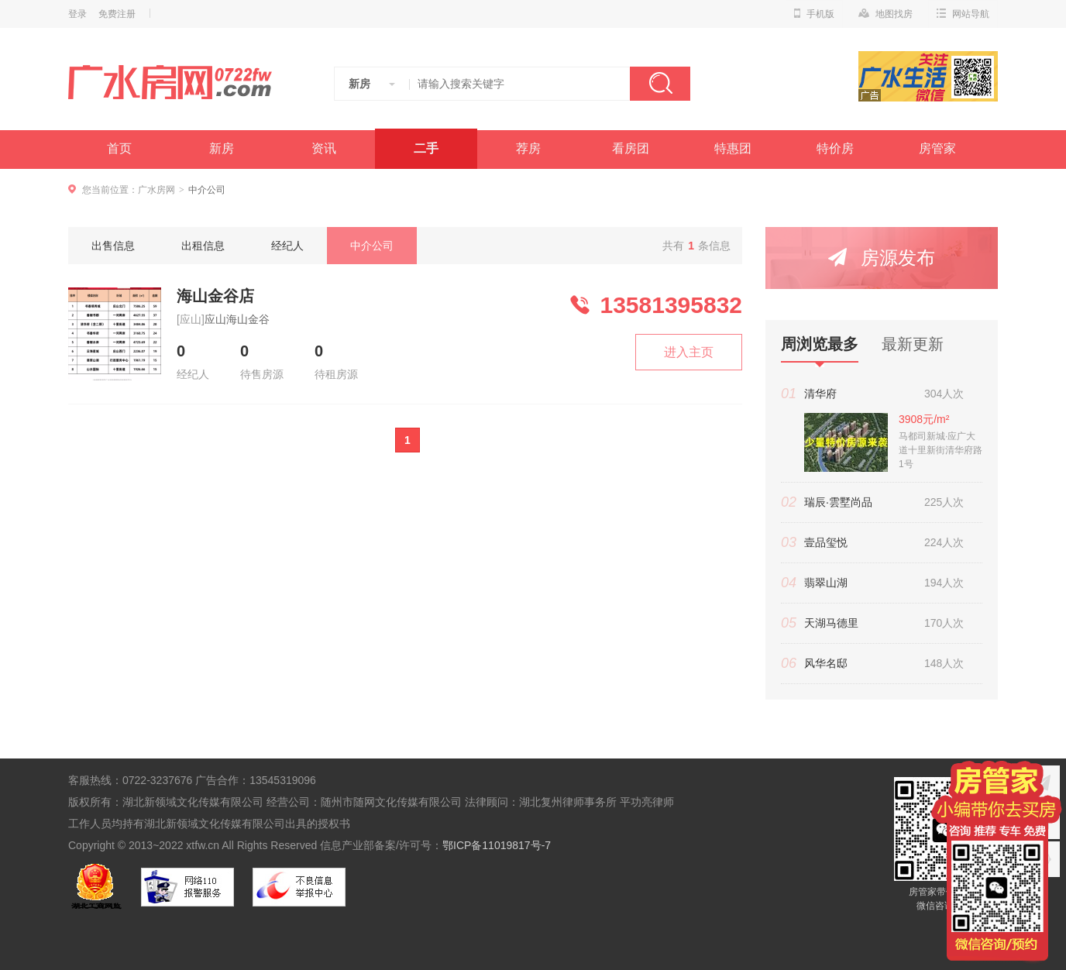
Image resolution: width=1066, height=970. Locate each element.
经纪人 (287, 245)
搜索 (660, 84)
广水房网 (156, 189)
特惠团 (732, 148)
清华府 (820, 393)
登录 (77, 14)
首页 (119, 148)
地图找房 (885, 14)
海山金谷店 (215, 295)
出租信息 (203, 245)
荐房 (528, 148)
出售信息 (113, 245)
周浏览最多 (819, 349)
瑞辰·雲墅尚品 (838, 502)
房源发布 (881, 257)
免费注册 (117, 14)
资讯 (323, 148)
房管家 (937, 148)
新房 (221, 148)
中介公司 (372, 245)
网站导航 (963, 14)
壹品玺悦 (826, 542)
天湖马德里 (831, 623)
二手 (426, 148)
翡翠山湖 (826, 582)
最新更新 (913, 344)
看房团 (630, 148)
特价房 (835, 148)
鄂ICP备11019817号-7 (496, 845)
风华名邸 (826, 663)
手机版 (814, 14)
